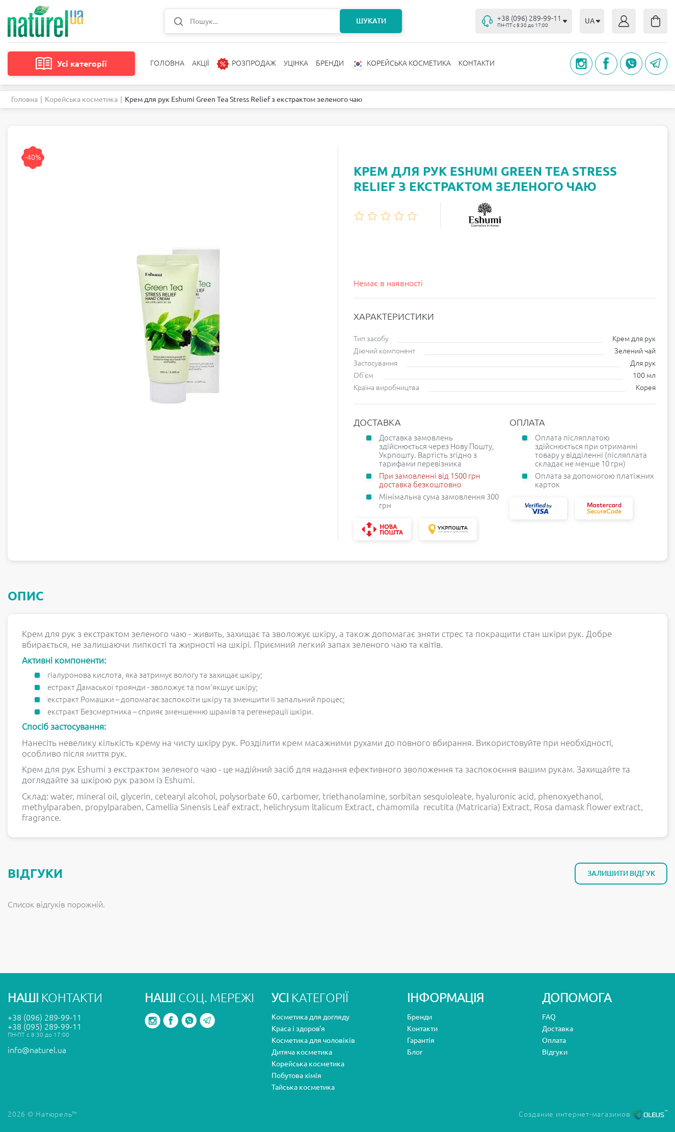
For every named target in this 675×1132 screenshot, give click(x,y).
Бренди (330, 63)
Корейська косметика (81, 99)
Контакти (476, 63)
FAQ (549, 1017)
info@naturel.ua (37, 1050)
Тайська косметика (303, 1087)
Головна (167, 63)
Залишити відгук (621, 873)
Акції (200, 63)
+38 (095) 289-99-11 (45, 1026)
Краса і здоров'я (298, 1029)
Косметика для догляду (310, 1017)
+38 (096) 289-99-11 (45, 1017)
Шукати (371, 21)
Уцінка (296, 63)
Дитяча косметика (302, 1052)
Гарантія (421, 1040)
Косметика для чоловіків (313, 1040)
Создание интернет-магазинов (593, 1114)
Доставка (557, 1029)
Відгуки (555, 1052)
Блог (415, 1052)
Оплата (554, 1040)
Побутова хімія (296, 1075)
